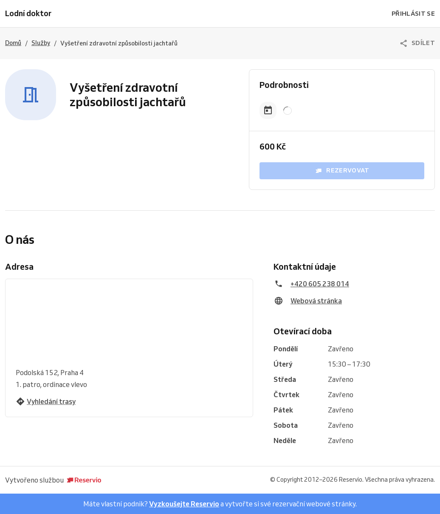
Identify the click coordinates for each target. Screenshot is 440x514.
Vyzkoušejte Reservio (184, 504)
